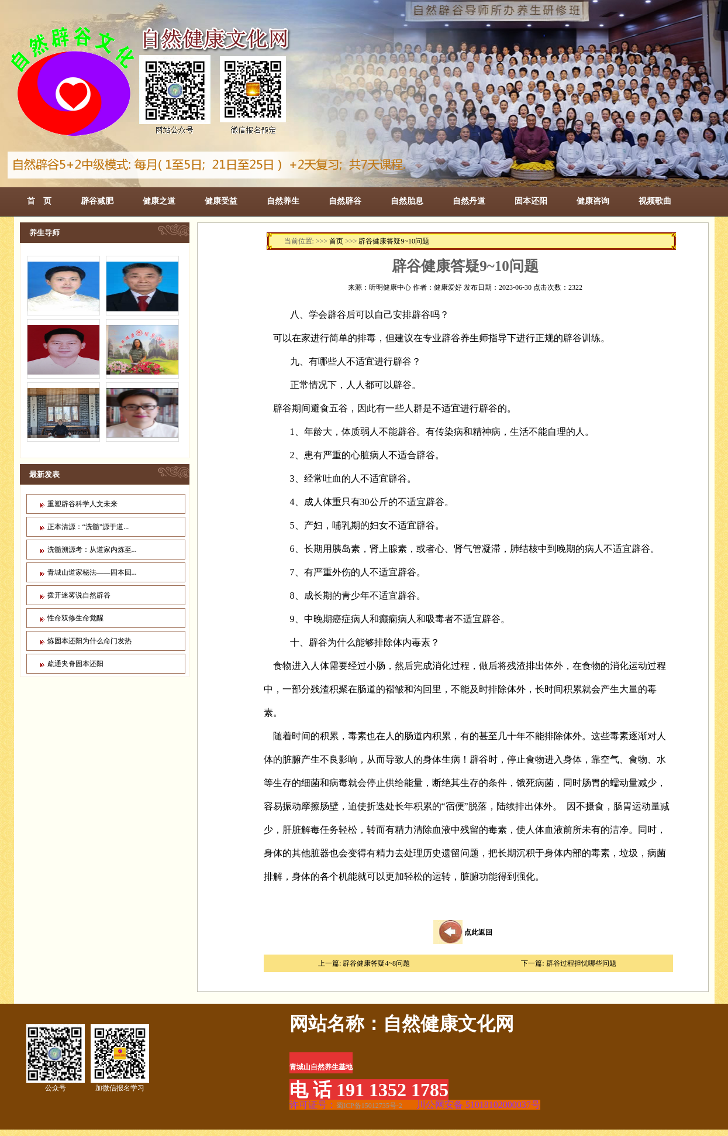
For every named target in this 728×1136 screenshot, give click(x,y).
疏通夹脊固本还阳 (75, 664)
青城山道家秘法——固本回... (92, 572)
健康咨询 (593, 200)
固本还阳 (531, 200)
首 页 (39, 200)
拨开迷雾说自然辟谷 (79, 595)
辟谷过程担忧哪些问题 (581, 963)
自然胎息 (407, 200)
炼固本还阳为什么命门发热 (89, 641)
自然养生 (283, 200)
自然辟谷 (345, 200)
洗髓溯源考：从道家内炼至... (92, 549)
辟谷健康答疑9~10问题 (393, 241)
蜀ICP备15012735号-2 (369, 1105)
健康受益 (221, 200)
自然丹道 (469, 200)
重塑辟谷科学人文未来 (82, 504)
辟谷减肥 (97, 200)
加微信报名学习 (120, 1058)
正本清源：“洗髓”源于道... (88, 527)
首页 (336, 241)
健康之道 (159, 200)
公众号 (55, 1058)
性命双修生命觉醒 (75, 618)
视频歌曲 (655, 200)
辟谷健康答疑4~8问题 (376, 963)
